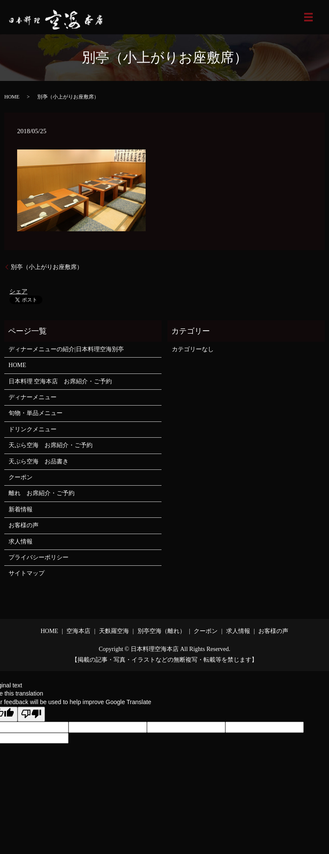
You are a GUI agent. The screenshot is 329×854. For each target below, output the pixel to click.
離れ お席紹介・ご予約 (42, 493)
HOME (11, 97)
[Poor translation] (31, 714)
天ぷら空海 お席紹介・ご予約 (51, 445)
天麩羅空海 (114, 631)
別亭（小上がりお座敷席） (47, 267)
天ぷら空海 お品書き (39, 461)
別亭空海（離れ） (161, 631)
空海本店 (78, 631)
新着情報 (21, 509)
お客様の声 (24, 525)
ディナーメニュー (33, 397)
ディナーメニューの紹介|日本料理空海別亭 (66, 349)
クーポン (21, 477)
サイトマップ (27, 573)
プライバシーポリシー (39, 557)
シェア (18, 291)
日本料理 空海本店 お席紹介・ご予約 (60, 381)
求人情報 (21, 541)
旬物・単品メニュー (36, 413)
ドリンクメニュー (33, 429)
